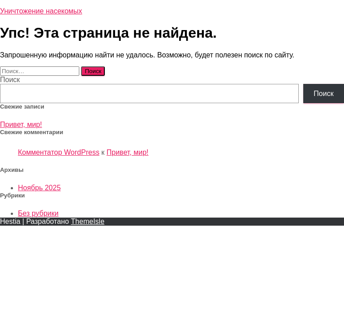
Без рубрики (38, 213)
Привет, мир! (21, 124)
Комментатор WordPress (58, 152)
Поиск (10, 79)
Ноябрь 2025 (39, 188)
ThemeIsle (87, 221)
